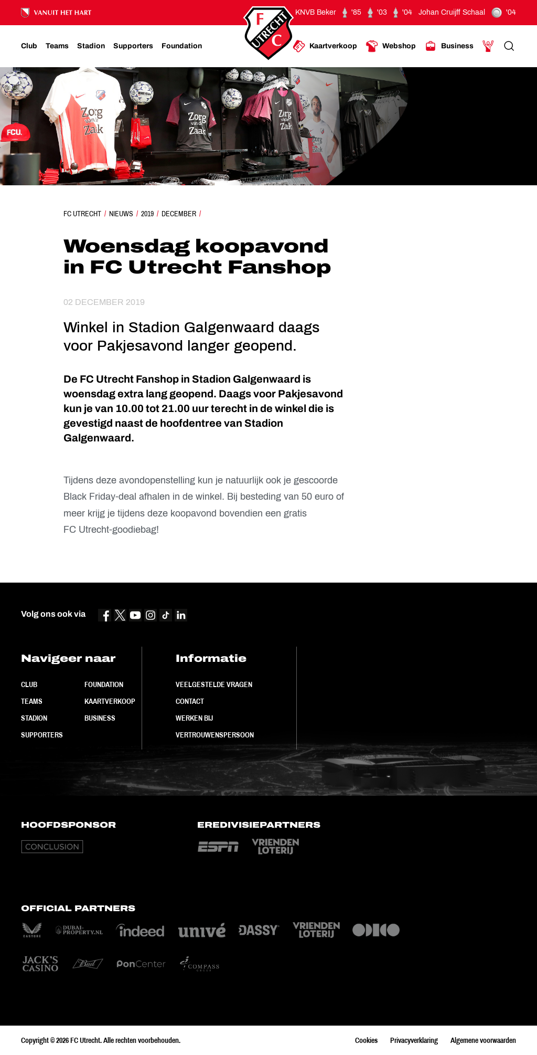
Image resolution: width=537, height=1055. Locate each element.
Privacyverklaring (414, 1040)
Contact (190, 701)
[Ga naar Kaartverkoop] (325, 46)
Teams (31, 701)
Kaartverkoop (109, 701)
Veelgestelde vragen (214, 684)
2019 (147, 213)
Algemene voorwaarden (483, 1040)
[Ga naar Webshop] (391, 46)
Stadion (34, 718)
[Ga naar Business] (449, 46)
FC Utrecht (82, 213)
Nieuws (121, 213)
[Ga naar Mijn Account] (488, 46)
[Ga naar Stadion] (91, 46)
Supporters (42, 735)
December (179, 213)
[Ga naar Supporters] (133, 46)
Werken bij (194, 718)
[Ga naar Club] (29, 46)
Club (29, 684)
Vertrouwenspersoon (215, 735)
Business (99, 718)
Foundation (103, 684)
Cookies (366, 1040)
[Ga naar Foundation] (182, 46)
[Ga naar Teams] (57, 46)
